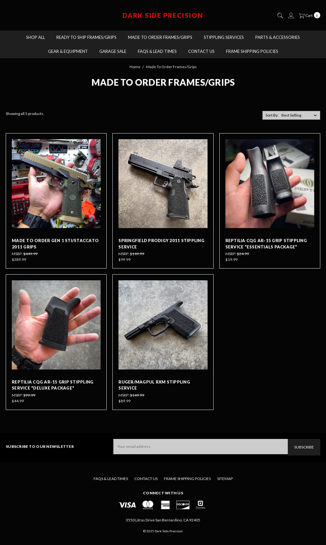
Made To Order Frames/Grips (160, 37)
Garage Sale (112, 51)
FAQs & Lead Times (157, 51)
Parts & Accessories (277, 37)
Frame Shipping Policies (252, 51)
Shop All (35, 37)
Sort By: (272, 115)
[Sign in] (291, 15)
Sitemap (225, 478)
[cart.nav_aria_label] (308, 15)
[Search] (280, 15)
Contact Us (201, 51)
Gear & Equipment (68, 51)
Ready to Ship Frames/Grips (86, 37)
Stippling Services (224, 37)
